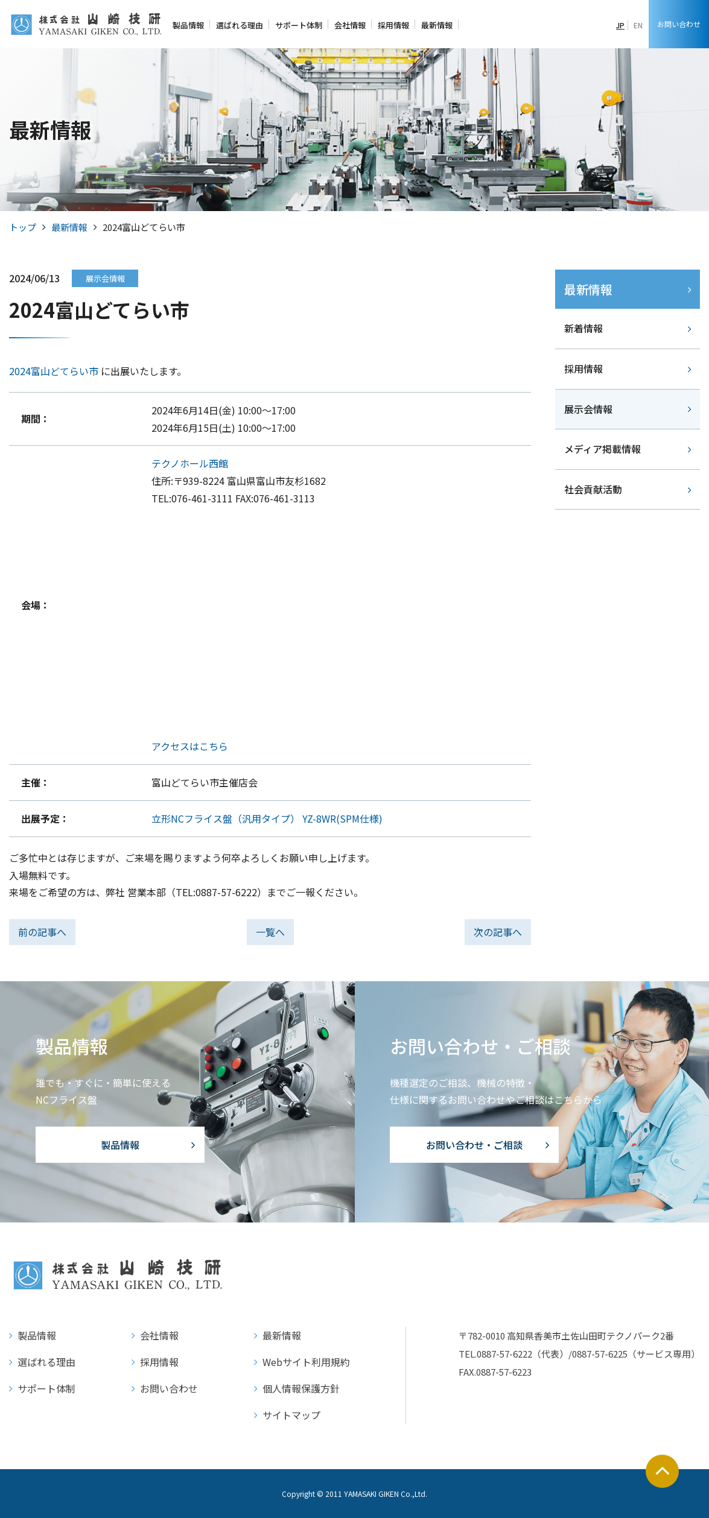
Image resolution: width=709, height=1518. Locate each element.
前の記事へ (42, 932)
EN (638, 25)
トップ (22, 227)
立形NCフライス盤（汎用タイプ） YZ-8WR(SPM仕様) (267, 818)
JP (620, 25)
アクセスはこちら (189, 746)
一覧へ (270, 932)
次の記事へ (498, 932)
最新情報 (69, 227)
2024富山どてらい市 (53, 371)
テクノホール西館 (189, 463)
